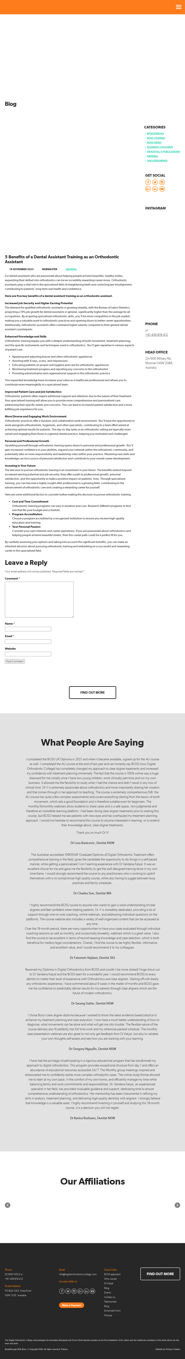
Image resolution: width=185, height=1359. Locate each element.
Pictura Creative (173, 1349)
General (71, 269)
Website (10, 648)
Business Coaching (160, 147)
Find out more (92, 692)
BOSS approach (112, 1274)
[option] (59, 1205)
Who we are (110, 1278)
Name (10, 623)
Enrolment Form (112, 1310)
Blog (106, 1288)
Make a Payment (71, 1305)
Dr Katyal (108, 1283)
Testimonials (110, 1301)
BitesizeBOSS (155, 133)
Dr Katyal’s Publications (163, 151)
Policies (108, 1315)
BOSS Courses (156, 138)
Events (107, 1292)
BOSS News (154, 142)
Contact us (109, 1297)
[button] (7, 1205)
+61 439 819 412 (156, 335)
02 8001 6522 (12, 1274)
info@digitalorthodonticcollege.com (78, 1274)
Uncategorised (157, 160)
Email (9, 636)
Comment (12, 578)
